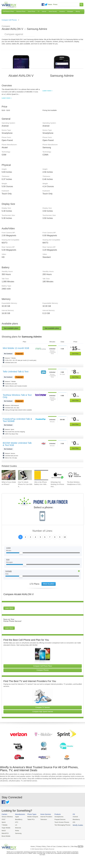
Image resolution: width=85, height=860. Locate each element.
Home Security (53, 11)
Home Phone (31, 11)
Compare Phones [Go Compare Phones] (43, 670)
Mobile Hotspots (32, 816)
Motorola (17, 827)
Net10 (4, 830)
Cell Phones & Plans (8, 11)
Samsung (18, 833)
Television (43, 819)
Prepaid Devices (58, 819)
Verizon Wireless (7, 816)
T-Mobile (4, 825)
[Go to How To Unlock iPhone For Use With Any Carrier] (25, 475)
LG (16, 825)
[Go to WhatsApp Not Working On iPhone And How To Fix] (58, 475)
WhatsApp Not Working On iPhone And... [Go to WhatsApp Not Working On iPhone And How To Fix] (57, 484)
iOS (72, 822)
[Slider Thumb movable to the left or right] (21, 553)
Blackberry (74, 819)
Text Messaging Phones (61, 825)
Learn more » (7, 98)
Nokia (16, 830)
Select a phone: (43, 508)
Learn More (9, 608)
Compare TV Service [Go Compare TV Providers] (42, 707)
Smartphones (57, 816)
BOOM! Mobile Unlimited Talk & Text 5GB (17, 444)
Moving (78, 11)
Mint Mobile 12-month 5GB (16, 348)
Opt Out (80, 846)
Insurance (62, 11)
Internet (44, 11)
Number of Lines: (43, 530)
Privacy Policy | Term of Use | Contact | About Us (53, 846)
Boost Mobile (6, 835)
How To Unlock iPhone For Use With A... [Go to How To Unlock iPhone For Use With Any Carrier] (25, 484)
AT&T (3, 819)
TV (38, 11)
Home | (33, 846)
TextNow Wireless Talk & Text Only (17, 396)
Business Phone (20, 11)
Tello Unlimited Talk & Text (15, 371)
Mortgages (70, 11)
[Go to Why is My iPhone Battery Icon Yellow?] (41, 475)
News (50, 4)
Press (55, 4)
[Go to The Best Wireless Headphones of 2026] (74, 475)
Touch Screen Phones (60, 822)
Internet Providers (45, 816)
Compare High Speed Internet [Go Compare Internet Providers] (42, 711)
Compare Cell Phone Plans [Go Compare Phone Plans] (42, 666)
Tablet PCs (30, 819)
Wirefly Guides (76, 825)
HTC (16, 822)
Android (73, 816)
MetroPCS (5, 833)
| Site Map (73, 846)
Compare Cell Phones (9, 20)
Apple (16, 816)
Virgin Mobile (6, 827)
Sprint (3, 822)
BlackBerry (18, 819)
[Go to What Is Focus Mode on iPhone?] (8, 475)
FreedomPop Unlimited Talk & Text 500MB (17, 420)
